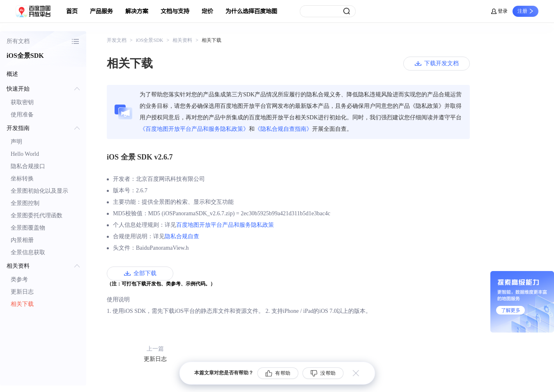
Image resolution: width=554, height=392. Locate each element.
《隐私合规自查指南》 (283, 129)
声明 (16, 142)
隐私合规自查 (182, 236)
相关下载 (22, 304)
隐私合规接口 (28, 166)
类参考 (19, 279)
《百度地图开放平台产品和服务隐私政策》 (194, 129)
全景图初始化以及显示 (39, 191)
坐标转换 (22, 178)
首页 (72, 11)
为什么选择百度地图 (251, 11)
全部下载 (144, 273)
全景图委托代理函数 (36, 215)
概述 (12, 74)
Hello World (25, 154)
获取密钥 (22, 102)
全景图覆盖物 (28, 228)
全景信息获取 (28, 252)
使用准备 (22, 115)
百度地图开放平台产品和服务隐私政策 (225, 225)
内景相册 (22, 240)
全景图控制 (25, 203)
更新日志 (22, 292)
